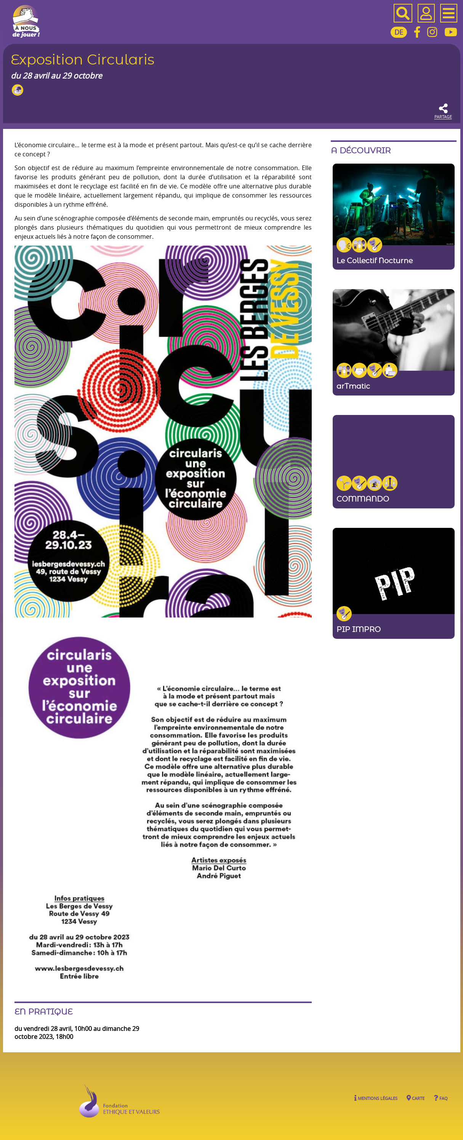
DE (398, 32)
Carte (416, 1097)
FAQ (441, 1097)
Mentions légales (375, 1097)
